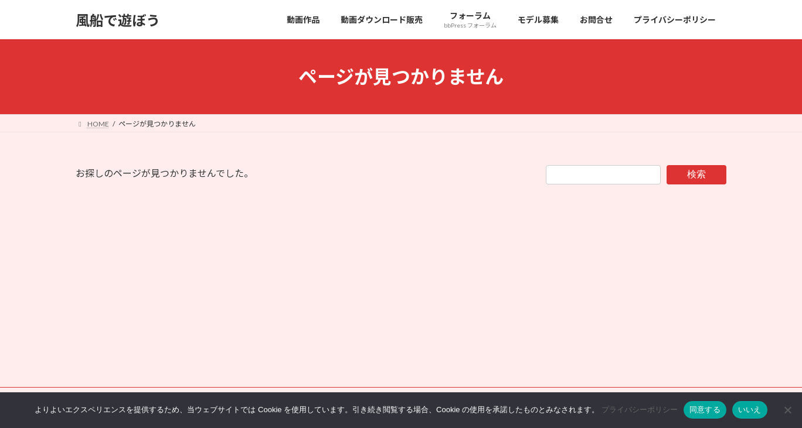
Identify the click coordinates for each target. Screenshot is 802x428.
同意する (705, 409)
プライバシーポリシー (640, 409)
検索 (696, 174)
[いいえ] (787, 410)
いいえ (750, 409)
